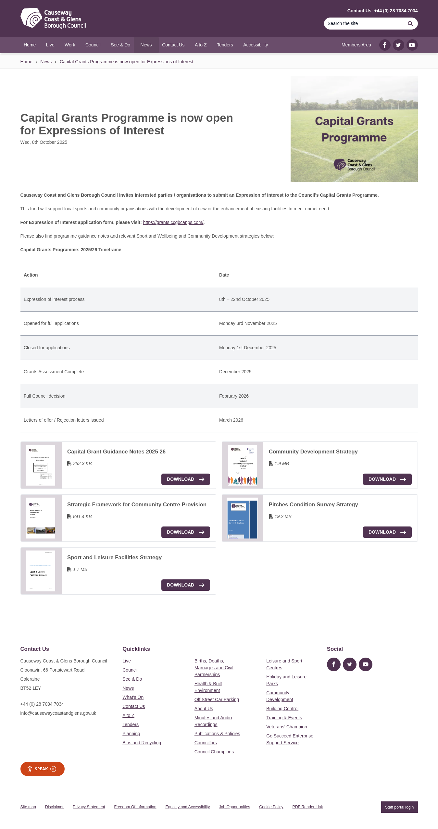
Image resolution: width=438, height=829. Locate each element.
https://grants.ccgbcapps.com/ (173, 222)
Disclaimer (54, 807)
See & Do (132, 679)
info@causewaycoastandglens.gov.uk (58, 713)
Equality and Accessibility (187, 807)
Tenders (130, 724)
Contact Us (133, 706)
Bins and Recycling (141, 742)
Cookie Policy (271, 807)
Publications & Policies (217, 733)
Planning (131, 733)
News (46, 61)
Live (126, 660)
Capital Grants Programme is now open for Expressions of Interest (127, 61)
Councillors (205, 742)
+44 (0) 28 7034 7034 (42, 704)
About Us (203, 708)
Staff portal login (399, 807)
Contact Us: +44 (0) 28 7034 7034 (382, 10)
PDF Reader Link (308, 807)
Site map (28, 807)
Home (26, 61)
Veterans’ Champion (286, 726)
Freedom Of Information (135, 807)
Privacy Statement (89, 807)
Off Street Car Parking (216, 699)
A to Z (128, 715)
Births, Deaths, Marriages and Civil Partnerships (213, 667)
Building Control (282, 708)
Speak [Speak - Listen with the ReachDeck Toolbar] (41, 769)
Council (130, 670)
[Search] (363, 24)
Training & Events (284, 717)
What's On (133, 697)
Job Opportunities (234, 807)
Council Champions (214, 751)
